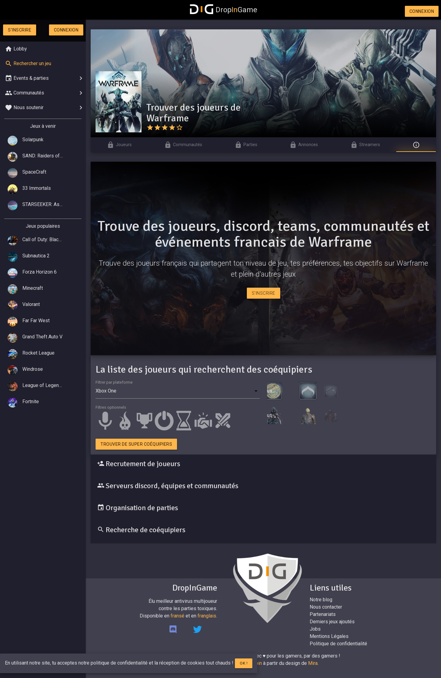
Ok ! (243, 663)
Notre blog (321, 599)
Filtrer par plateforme (114, 382)
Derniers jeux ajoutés (332, 622)
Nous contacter (326, 607)
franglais (207, 616)
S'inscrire (19, 30)
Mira (313, 663)
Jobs (315, 629)
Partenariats (323, 614)
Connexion (421, 11)
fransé (177, 616)
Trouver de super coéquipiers (136, 444)
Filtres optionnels (111, 407)
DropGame (223, 10)
